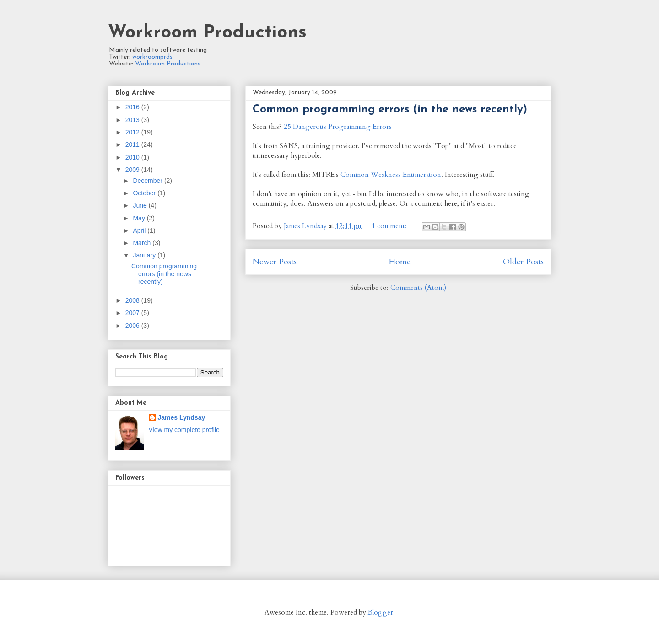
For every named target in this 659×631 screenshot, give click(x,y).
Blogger (380, 612)
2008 (133, 300)
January (145, 255)
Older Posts (523, 261)
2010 (133, 157)
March (142, 242)
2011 (133, 144)
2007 (133, 312)
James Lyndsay (181, 417)
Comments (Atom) (418, 287)
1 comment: (390, 225)
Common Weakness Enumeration (390, 174)
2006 (133, 325)
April (140, 230)
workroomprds (152, 56)
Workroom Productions (207, 33)
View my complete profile (184, 429)
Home (400, 261)
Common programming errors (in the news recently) (390, 109)
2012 (133, 132)
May (139, 218)
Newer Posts (275, 261)
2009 (133, 169)
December (148, 180)
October (145, 193)
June (140, 205)
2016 (133, 107)
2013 (133, 119)
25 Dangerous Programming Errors (338, 126)
